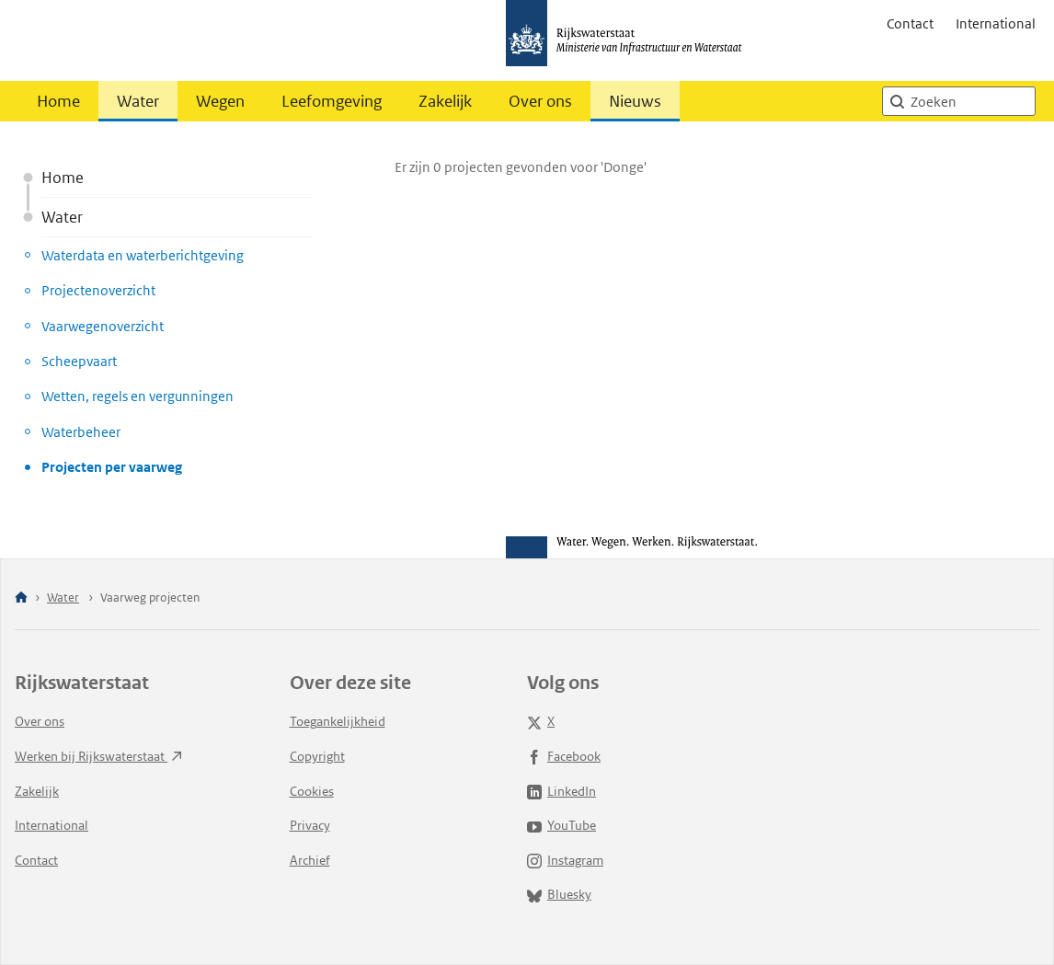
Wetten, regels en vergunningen (137, 396)
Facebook (564, 756)
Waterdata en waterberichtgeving (142, 255)
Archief (310, 860)
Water (138, 101)
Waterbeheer (80, 432)
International (996, 23)
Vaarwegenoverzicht (102, 326)
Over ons (540, 101)
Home (58, 101)
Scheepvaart (79, 361)
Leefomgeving (331, 101)
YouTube (561, 825)
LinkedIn (561, 791)
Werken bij (98, 756)
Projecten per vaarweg (111, 467)
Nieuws (635, 101)
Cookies (312, 791)
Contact (910, 23)
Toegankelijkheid (337, 721)
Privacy (310, 825)
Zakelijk (445, 101)
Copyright (317, 756)
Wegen (220, 101)
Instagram (565, 860)
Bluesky (559, 894)
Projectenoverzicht (98, 290)
